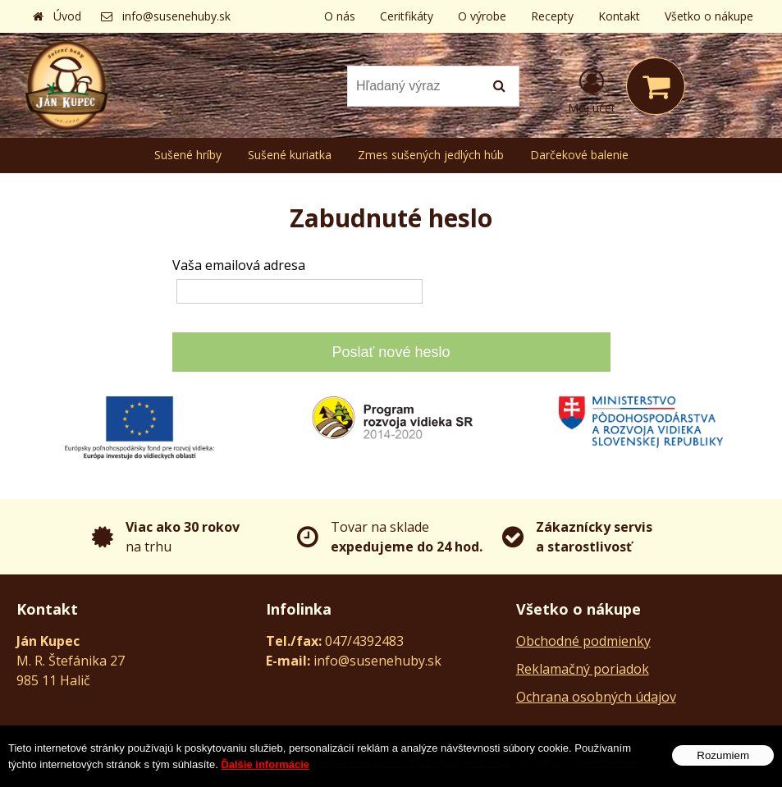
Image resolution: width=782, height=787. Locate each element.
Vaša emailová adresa (238, 265)
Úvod (67, 16)
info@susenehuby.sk (176, 16)
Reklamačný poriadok (582, 669)
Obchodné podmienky (583, 641)
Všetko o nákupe (709, 16)
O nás (339, 16)
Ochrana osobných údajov (596, 697)
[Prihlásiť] (591, 89)
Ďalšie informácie (265, 770)
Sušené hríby (188, 154)
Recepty (552, 16)
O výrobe (482, 16)
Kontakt (619, 16)
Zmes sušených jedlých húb (431, 154)
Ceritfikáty (406, 16)
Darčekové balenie (579, 154)
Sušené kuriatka (290, 154)
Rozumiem (723, 761)
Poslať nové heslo (391, 352)
